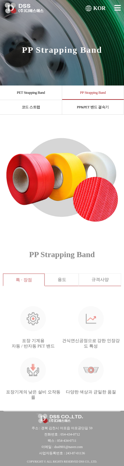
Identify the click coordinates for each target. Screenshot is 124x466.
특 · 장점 (24, 283)
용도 (62, 283)
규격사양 (100, 283)
